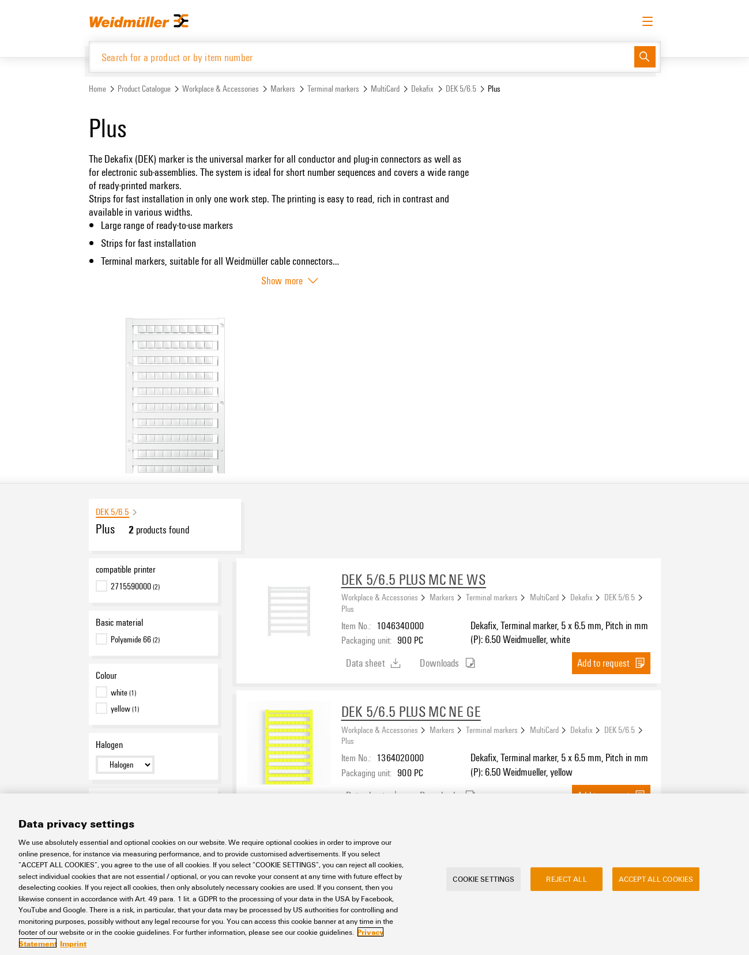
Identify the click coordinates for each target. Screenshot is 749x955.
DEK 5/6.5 (461, 88)
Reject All (566, 885)
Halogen (109, 744)
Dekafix (422, 88)
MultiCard (385, 88)
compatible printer (126, 569)
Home (97, 88)
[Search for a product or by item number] (361, 57)
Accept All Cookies (656, 885)
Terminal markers (333, 88)
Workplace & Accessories (220, 88)
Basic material (119, 622)
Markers (282, 88)
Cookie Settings (483, 885)
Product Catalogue (144, 88)
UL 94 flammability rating (138, 799)
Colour (106, 675)
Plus (347, 608)
